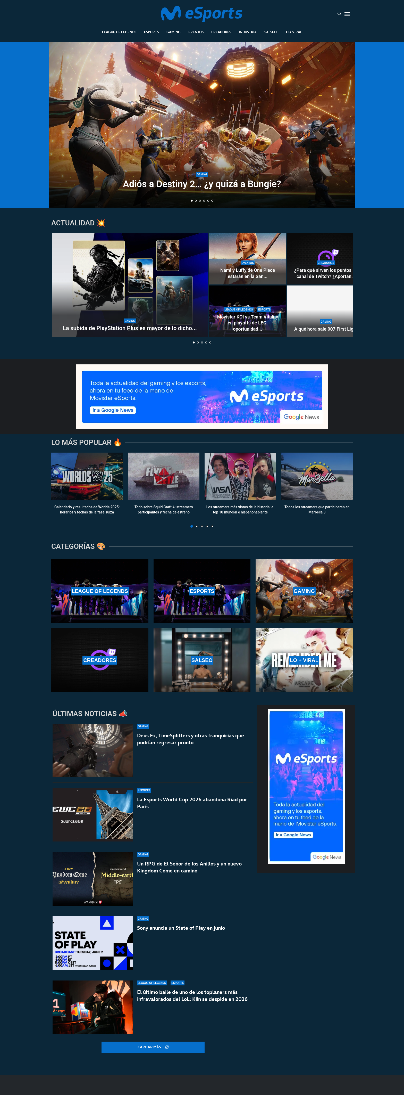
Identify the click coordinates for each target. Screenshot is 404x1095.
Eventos (196, 32)
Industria (248, 32)
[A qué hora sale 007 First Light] (326, 311)
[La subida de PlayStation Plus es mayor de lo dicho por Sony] (130, 285)
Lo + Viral (293, 32)
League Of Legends (119, 32)
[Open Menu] (347, 14)
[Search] (339, 14)
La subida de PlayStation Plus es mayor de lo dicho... (130, 328)
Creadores (221, 32)
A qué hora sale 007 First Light (326, 329)
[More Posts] (153, 1047)
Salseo (270, 32)
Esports (151, 32)
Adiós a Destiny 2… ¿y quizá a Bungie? (202, 184)
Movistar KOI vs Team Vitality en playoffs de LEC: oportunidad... (247, 323)
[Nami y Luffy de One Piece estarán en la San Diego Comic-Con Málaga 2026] (247, 258)
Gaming (173, 32)
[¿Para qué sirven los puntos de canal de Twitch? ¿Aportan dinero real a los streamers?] (326, 258)
